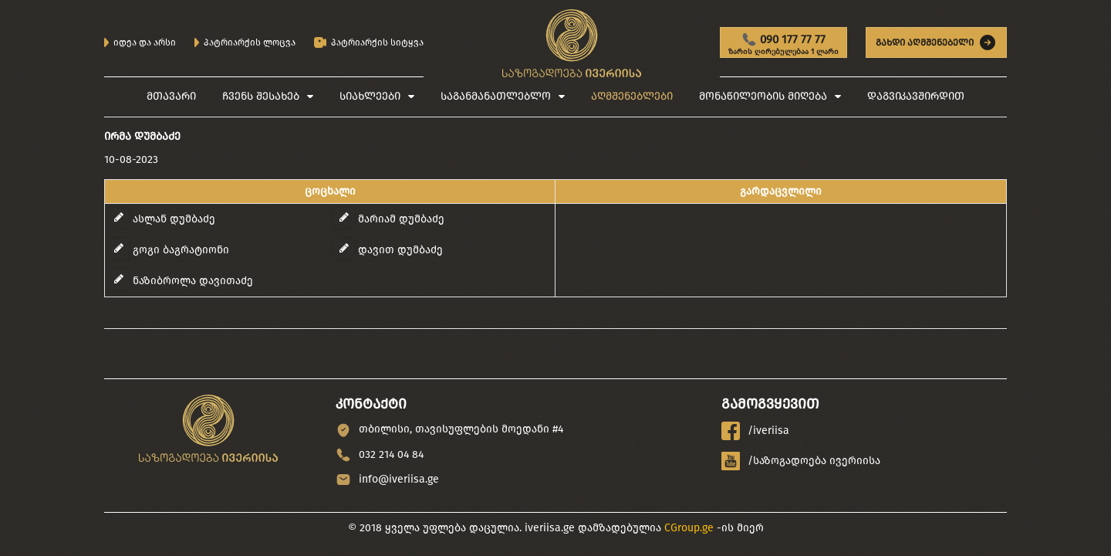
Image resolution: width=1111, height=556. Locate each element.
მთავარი (171, 96)
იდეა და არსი (140, 42)
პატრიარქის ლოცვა (244, 42)
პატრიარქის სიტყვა (369, 43)
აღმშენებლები (632, 96)
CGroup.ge (689, 527)
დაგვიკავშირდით (915, 96)
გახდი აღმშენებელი (936, 42)
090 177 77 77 (783, 45)
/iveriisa (755, 431)
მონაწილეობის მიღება (763, 96)
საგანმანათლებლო (496, 96)
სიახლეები (369, 96)
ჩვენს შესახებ (260, 96)
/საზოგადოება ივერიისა (800, 461)
